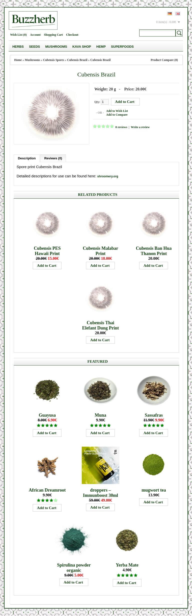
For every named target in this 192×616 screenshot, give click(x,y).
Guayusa (47, 415)
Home (18, 60)
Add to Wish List (117, 111)
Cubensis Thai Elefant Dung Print (100, 325)
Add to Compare (117, 114)
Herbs (18, 46)
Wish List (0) (18, 34)
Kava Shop (81, 46)
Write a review (140, 127)
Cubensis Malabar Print (100, 251)
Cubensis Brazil (77, 60)
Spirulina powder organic (74, 568)
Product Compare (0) (164, 60)
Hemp (101, 46)
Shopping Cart (53, 34)
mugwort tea (154, 490)
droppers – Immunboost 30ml (100, 493)
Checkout (72, 34)
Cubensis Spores (53, 60)
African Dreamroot (47, 490)
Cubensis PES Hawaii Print (47, 251)
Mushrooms (56, 46)
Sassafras (154, 415)
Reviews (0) (53, 158)
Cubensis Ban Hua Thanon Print (154, 251)
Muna (100, 415)
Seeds (34, 46)
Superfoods (122, 46)
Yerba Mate (127, 565)
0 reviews (121, 127)
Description (27, 158)
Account (35, 34)
